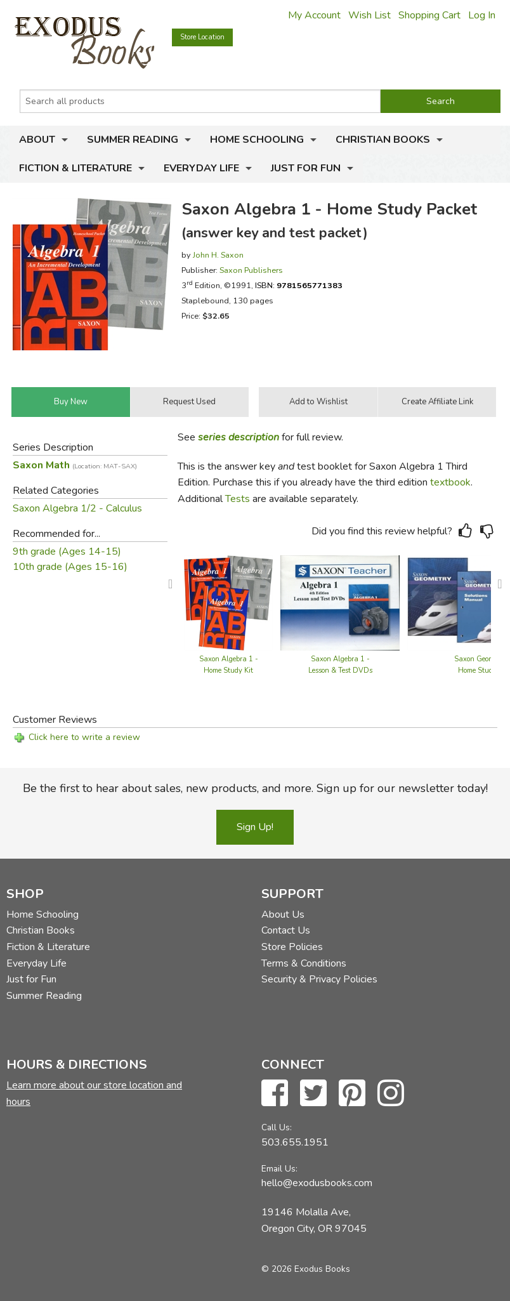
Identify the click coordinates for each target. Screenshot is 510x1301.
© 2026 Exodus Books (305, 1269)
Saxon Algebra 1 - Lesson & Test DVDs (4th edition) (340, 670)
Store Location (202, 37)
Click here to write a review (84, 737)
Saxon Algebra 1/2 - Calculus (77, 508)
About (37, 140)
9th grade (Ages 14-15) (67, 551)
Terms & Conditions (303, 963)
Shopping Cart (429, 15)
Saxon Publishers (251, 270)
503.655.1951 (295, 1142)
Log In (481, 15)
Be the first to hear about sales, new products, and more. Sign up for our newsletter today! (255, 788)
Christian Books (383, 140)
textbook (450, 482)
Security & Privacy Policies (319, 979)
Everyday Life (201, 168)
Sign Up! (255, 827)
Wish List (369, 15)
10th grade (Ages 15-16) (70, 567)
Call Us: (276, 1127)
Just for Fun (306, 168)
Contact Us (285, 930)
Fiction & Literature (75, 168)
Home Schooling (257, 140)
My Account (314, 15)
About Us (282, 914)
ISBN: (299, 285)
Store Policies (292, 947)
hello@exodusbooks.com (316, 1183)
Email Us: (279, 1169)
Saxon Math (75, 465)
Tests (237, 499)
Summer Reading (132, 140)
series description (238, 437)
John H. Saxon (218, 254)
